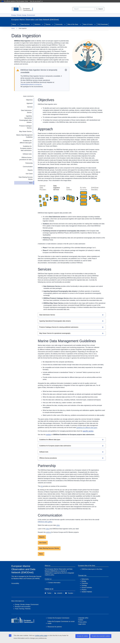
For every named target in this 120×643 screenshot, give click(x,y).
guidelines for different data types (86, 427)
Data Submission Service (26, 111)
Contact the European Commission (58, 618)
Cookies (80, 620)
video (58, 525)
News (31, 183)
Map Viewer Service (25, 131)
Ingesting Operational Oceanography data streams (25, 119)
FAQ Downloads (103, 24)
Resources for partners (55, 626)
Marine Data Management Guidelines (24, 136)
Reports (30, 170)
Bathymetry (85, 579)
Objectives (29, 100)
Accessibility (15, 583)
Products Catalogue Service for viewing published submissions (58, 327)
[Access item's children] (18, 24)
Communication (28, 166)
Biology (84, 581)
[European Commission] (23, 8)
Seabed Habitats (87, 591)
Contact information (54, 582)
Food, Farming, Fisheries (23, 608)
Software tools (27, 154)
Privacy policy (82, 622)
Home (13, 28)
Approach (30, 103)
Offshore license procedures (48, 458)
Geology (84, 585)
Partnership (29, 163)
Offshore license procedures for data (25, 158)
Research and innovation (22, 606)
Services (30, 107)
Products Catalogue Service (25, 127)
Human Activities (87, 587)
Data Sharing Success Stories (26, 178)
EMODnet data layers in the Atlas (92, 569)
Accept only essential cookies (101, 636)
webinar (48, 532)
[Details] (72, 315)
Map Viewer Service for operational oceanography (54, 333)
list (42, 486)
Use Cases (29, 173)
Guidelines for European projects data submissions (26, 148)
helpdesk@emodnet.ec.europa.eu (31, 84)
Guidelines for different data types (26, 141)
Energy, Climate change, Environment (23, 15)
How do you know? (36, 1)
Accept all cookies (82, 636)
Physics (84, 589)
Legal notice (82, 624)
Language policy (83, 618)
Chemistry (85, 583)
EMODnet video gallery (45, 521)
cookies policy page (41, 635)
